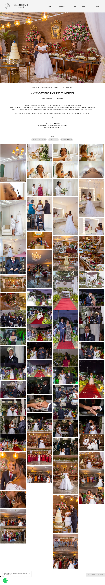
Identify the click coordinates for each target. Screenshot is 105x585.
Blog (74, 6)
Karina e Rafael (53, 139)
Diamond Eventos (66, 139)
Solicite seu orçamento (95, 575)
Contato (96, 6)
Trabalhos (63, 6)
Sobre (84, 6)
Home (50, 6)
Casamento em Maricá (39, 139)
